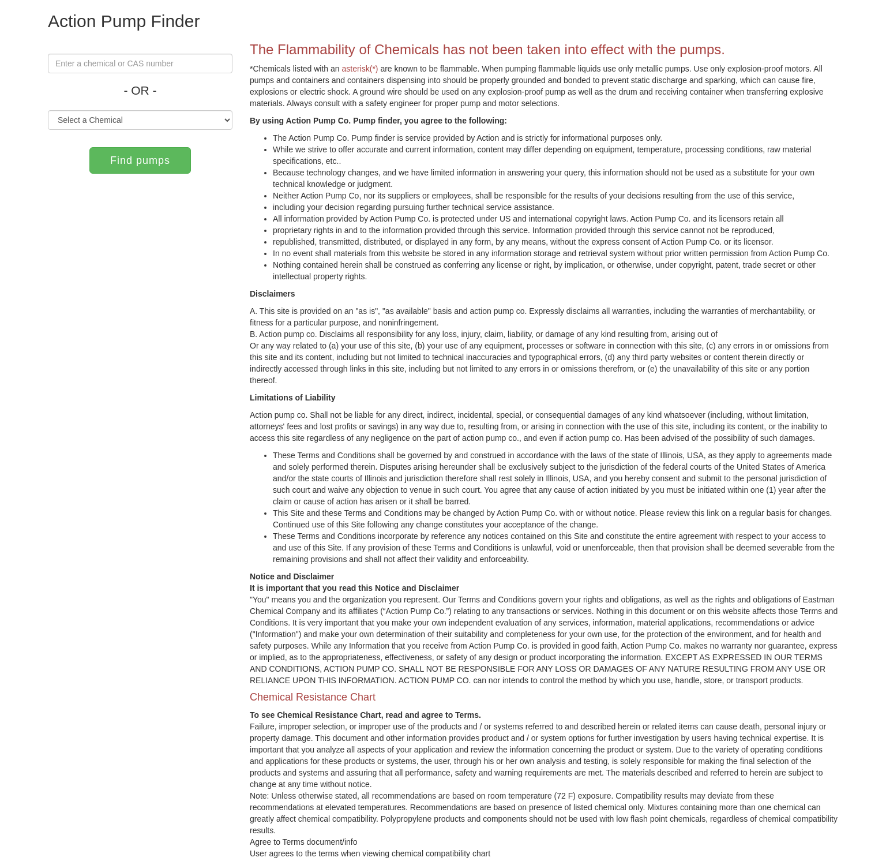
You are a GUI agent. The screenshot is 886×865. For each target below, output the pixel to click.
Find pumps (140, 160)
